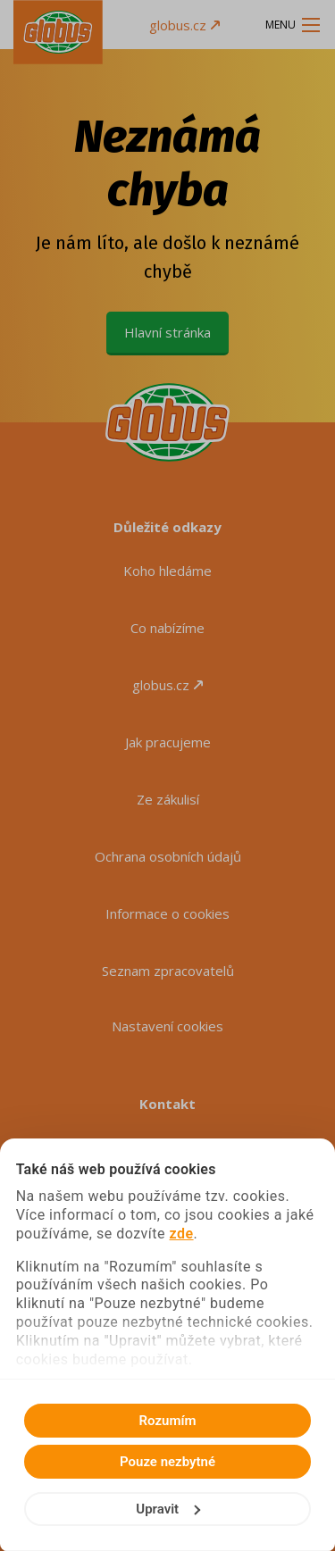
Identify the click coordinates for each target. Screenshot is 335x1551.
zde (182, 1233)
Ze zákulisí (168, 799)
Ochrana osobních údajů (168, 856)
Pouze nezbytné (167, 1462)
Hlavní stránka (167, 332)
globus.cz (184, 25)
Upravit (168, 1509)
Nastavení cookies (167, 1026)
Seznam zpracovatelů (168, 971)
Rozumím (168, 1421)
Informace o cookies (167, 913)
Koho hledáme (167, 571)
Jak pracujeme (168, 742)
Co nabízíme (167, 628)
